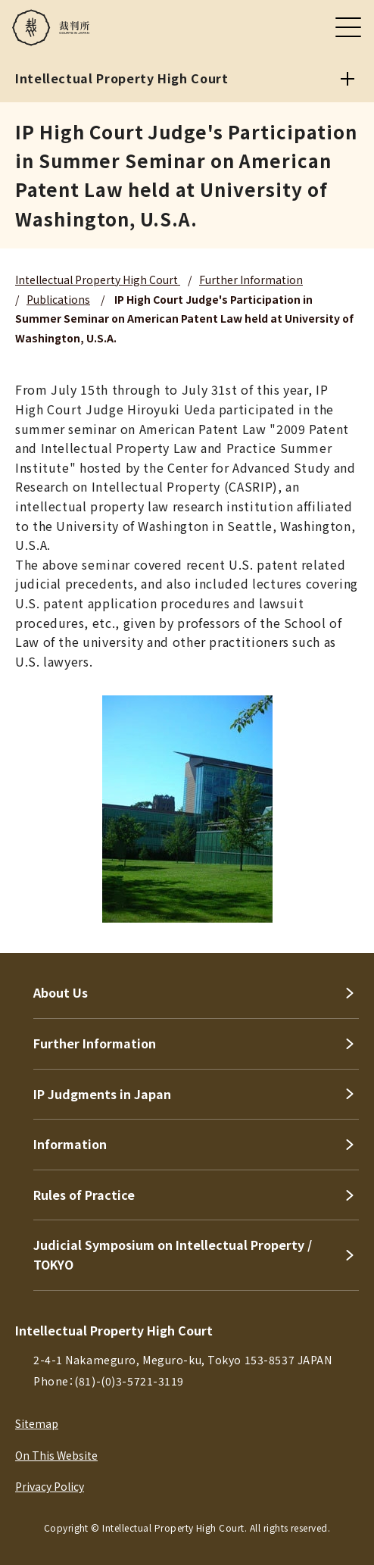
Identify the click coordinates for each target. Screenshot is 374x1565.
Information (70, 1144)
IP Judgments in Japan (102, 1094)
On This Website (56, 1455)
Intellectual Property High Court (97, 279)
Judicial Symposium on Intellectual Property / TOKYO (172, 1254)
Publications (58, 299)
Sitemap (36, 1423)
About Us (60, 992)
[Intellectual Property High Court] (347, 78)
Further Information (251, 279)
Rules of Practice (84, 1194)
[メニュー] (348, 27)
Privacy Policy (49, 1486)
